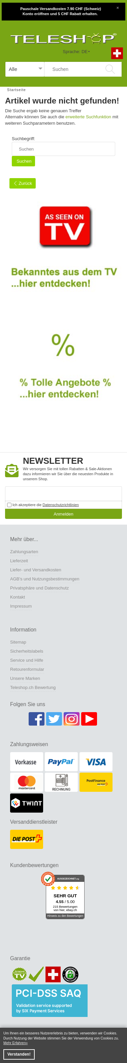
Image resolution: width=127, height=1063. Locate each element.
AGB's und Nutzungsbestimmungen (45, 578)
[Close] (117, 7)
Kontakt (17, 597)
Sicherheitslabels (26, 651)
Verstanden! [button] (19, 1054)
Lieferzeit (19, 560)
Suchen (23, 161)
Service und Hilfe (26, 660)
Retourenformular (27, 669)
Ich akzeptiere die (43, 505)
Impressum (21, 606)
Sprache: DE (75, 51)
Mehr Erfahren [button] (14, 1043)
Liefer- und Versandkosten (35, 569)
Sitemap (18, 642)
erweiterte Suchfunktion (88, 116)
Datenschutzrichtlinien (60, 505)
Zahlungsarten (24, 551)
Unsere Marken (25, 678)
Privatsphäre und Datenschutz (39, 587)
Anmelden (63, 514)
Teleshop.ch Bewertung (33, 687)
